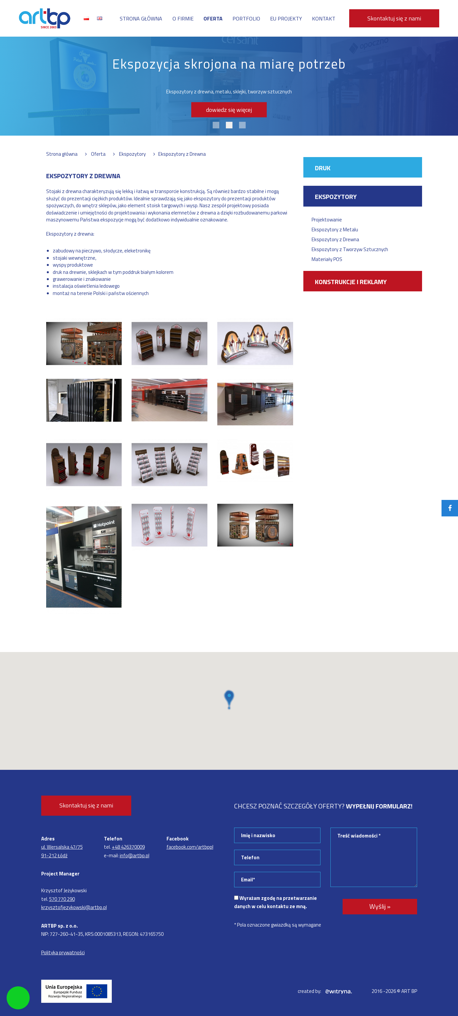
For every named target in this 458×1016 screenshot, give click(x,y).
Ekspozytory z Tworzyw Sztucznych (350, 249)
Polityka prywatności (63, 952)
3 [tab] (242, 125)
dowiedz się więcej (229, 109)
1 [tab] (216, 125)
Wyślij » (379, 906)
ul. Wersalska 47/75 (62, 847)
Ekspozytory (336, 196)
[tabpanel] (229, 86)
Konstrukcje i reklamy (351, 282)
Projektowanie (327, 219)
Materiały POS (327, 259)
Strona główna (141, 18)
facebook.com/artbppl (190, 847)
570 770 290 (62, 899)
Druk (322, 168)
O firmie (183, 18)
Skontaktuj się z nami (394, 18)
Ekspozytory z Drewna (335, 239)
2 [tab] (229, 125)
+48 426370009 (128, 847)
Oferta (213, 18)
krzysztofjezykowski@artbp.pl (74, 907)
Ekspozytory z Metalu (335, 229)
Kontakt (323, 18)
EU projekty (286, 18)
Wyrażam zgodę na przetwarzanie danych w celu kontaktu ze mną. (275, 902)
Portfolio (246, 18)
